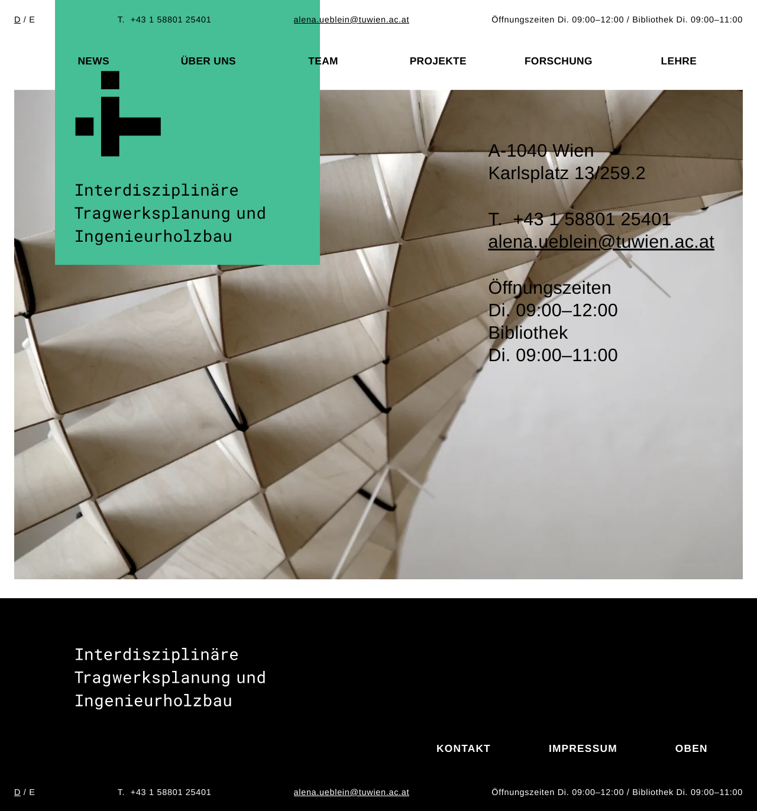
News (93, 61)
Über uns (208, 61)
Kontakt (463, 748)
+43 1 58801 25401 (171, 20)
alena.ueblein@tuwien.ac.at (352, 20)
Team (323, 61)
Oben (691, 748)
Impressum (583, 748)
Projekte (438, 61)
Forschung (559, 61)
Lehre (679, 61)
